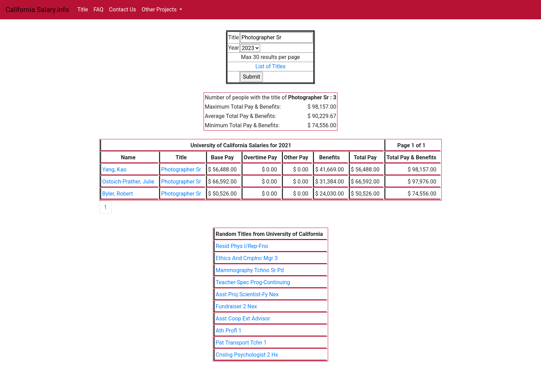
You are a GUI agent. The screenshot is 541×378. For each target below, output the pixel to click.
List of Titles (270, 66)
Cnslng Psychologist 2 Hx (247, 354)
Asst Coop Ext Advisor (243, 318)
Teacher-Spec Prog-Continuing (253, 282)
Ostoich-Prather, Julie (128, 181)
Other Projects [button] (159, 9)
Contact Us (122, 9)
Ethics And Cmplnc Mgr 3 (247, 258)
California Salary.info (37, 10)
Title (82, 9)
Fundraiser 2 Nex (236, 306)
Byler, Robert (117, 193)
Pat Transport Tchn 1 (241, 342)
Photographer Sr (181, 169)
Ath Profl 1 (229, 330)
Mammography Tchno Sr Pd (250, 270)
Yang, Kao (114, 169)
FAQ (99, 9)
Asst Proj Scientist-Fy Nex (247, 294)
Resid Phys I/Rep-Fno (242, 246)
